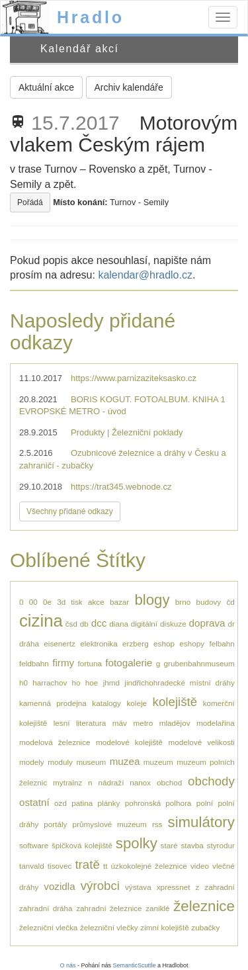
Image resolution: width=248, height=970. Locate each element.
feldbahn (34, 663)
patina (82, 803)
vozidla (59, 886)
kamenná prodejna (53, 703)
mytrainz (67, 782)
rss (157, 824)
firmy (63, 662)
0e (47, 601)
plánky (109, 803)
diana (118, 623)
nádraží (111, 782)
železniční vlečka (48, 927)
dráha (29, 643)
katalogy (106, 703)
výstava (138, 887)
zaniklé (157, 908)
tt (105, 865)
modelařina (215, 723)
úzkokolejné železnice (149, 865)
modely (31, 762)
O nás (67, 965)
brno (182, 601)
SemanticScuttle (134, 965)
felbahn (221, 643)
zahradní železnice (109, 908)
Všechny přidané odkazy (69, 511)
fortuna (90, 663)
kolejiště (175, 702)
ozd (60, 803)
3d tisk (69, 601)
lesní (62, 723)
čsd (71, 623)
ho (76, 682)
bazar (119, 601)
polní (204, 803)
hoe (92, 682)
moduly (60, 762)
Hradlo (90, 17)
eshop (164, 643)
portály (55, 824)
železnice (204, 906)
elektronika (99, 643)
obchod (169, 782)
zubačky (205, 927)
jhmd (111, 682)
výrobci (100, 886)
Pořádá (30, 202)
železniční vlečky (109, 927)
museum (91, 762)
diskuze (173, 623)
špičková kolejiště (82, 845)
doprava (207, 623)
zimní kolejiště (164, 927)
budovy (208, 601)
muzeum (158, 762)
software (33, 845)
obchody (211, 781)
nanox (140, 782)
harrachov (49, 682)
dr (230, 623)
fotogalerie (128, 662)
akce (96, 601)
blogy (151, 600)
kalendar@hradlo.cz (145, 275)
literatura (91, 723)
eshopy (191, 643)
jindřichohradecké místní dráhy (179, 682)
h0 (23, 682)
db (84, 623)
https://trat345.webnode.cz (121, 487)
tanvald (31, 865)
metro (143, 723)
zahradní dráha (46, 908)
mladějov (174, 723)
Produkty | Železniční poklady (127, 432)
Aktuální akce (46, 87)
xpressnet (173, 887)
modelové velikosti (201, 742)
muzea (125, 761)
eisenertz (59, 643)
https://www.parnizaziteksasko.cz (133, 378)
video (199, 865)
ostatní (34, 802)
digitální (144, 623)
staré (169, 845)
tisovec (59, 865)
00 (33, 601)
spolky (136, 843)
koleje (136, 703)
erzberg (135, 643)
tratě (87, 864)
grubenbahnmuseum (199, 663)
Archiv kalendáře (129, 87)
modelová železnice (55, 742)
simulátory (201, 822)
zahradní (219, 887)
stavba (192, 845)
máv (119, 723)
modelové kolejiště (129, 742)
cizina (41, 620)
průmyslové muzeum (110, 824)
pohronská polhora (158, 803)
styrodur (221, 845)
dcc (99, 623)
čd (230, 601)
